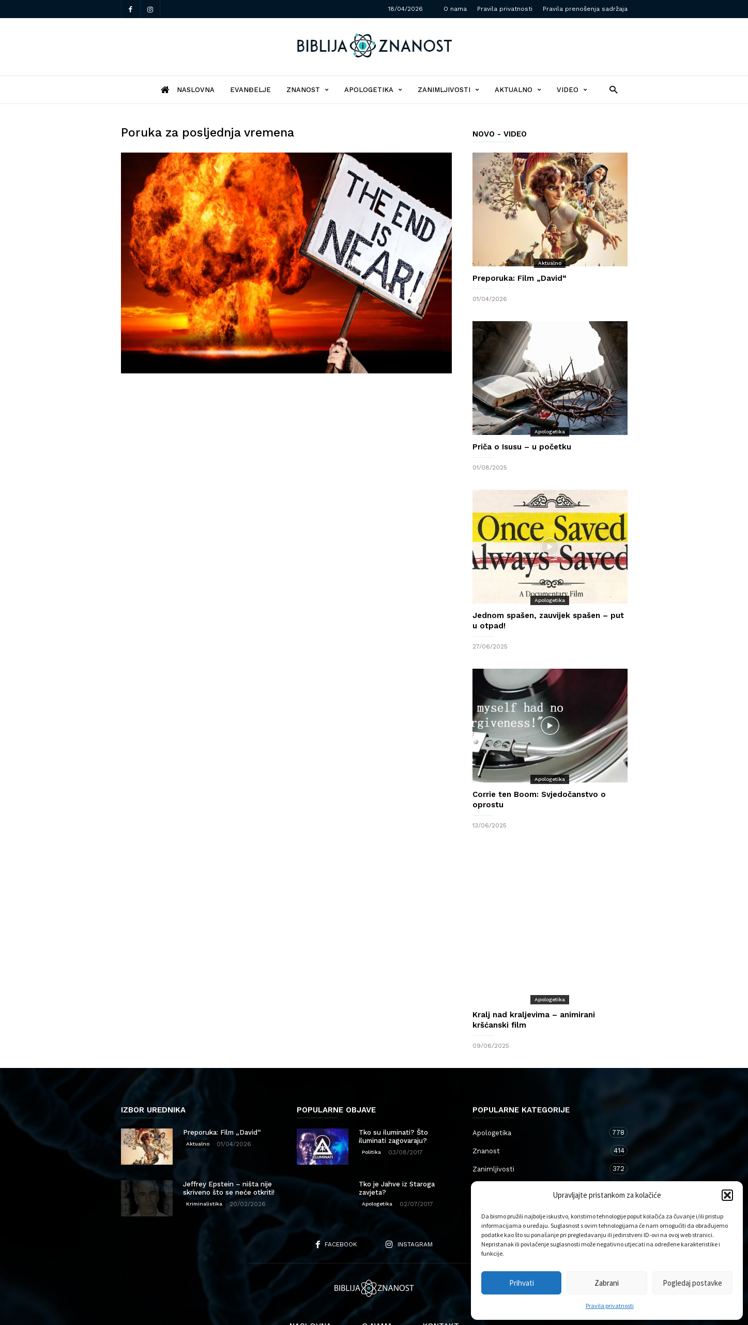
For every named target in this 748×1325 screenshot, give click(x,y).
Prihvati (521, 1283)
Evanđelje (250, 90)
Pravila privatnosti (610, 1305)
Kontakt (441, 1284)
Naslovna (310, 1284)
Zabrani (606, 1283)
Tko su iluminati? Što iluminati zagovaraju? (393, 1095)
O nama (455, 8)
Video (572, 90)
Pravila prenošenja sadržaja (585, 8)
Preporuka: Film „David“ (519, 278)
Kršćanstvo (539, 1163)
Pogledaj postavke (692, 1283)
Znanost (307, 90)
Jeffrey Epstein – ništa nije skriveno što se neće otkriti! (228, 1147)
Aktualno (518, 90)
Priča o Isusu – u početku (521, 446)
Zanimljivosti (448, 90)
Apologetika (373, 90)
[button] (727, 1195)
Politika (371, 1110)
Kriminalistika (204, 1162)
